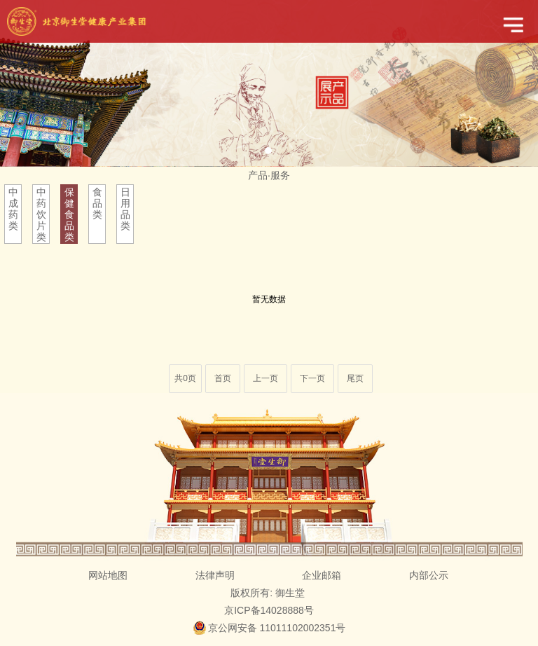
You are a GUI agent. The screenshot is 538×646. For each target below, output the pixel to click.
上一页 (265, 378)
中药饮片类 (41, 214)
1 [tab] (268, 150)
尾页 (355, 378)
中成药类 (13, 208)
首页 (222, 378)
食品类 (97, 203)
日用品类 (125, 208)
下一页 (312, 378)
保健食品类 (69, 214)
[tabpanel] (269, 83)
